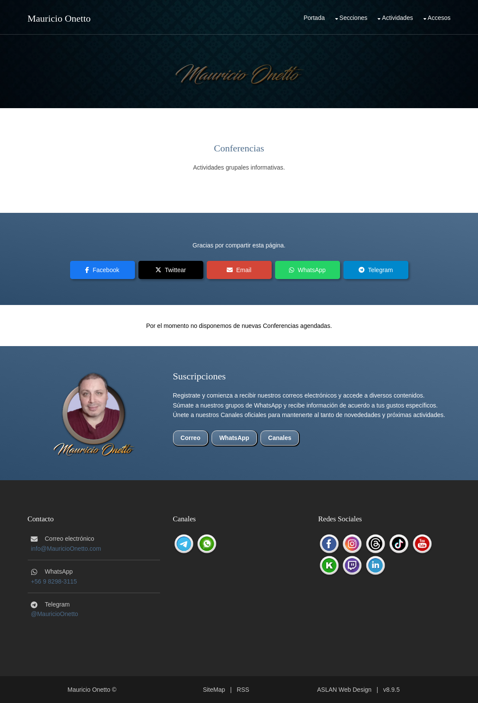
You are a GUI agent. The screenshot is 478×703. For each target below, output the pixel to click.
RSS (243, 689)
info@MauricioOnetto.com (66, 548)
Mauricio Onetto (59, 18)
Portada (314, 17)
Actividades (397, 17)
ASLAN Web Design (344, 689)
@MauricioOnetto (54, 613)
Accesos (439, 17)
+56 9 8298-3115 (54, 581)
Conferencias (239, 148)
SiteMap (214, 689)
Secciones (354, 17)
